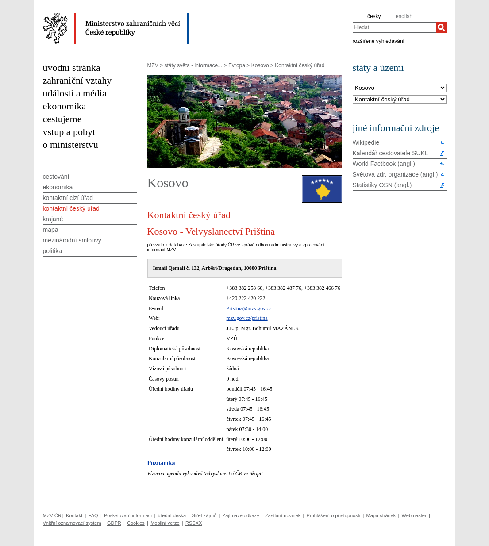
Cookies (136, 523)
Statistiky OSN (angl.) (382, 184)
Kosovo (260, 65)
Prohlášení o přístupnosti (334, 515)
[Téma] (400, 99)
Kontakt (74, 515)
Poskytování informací (128, 515)
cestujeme (62, 118)
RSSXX (193, 523)
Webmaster (414, 515)
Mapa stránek (381, 515)
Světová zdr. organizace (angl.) (395, 174)
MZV (152, 65)
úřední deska (172, 515)
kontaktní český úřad (71, 208)
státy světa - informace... (194, 65)
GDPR (114, 523)
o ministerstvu (70, 144)
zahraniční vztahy (77, 80)
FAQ (93, 515)
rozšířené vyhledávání (378, 40)
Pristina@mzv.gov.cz (249, 308)
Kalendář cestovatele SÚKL (390, 153)
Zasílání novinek (282, 515)
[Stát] (400, 88)
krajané (53, 219)
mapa (50, 229)
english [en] (404, 16)
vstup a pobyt (69, 131)
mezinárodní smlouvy (72, 240)
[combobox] (394, 27)
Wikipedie (366, 142)
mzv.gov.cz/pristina (247, 318)
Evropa (236, 65)
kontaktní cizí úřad (68, 197)
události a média (75, 93)
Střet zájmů (204, 515)
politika (52, 250)
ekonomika (64, 106)
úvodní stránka (71, 67)
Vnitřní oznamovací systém (72, 523)
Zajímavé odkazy (241, 515)
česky (374, 16)
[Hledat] (441, 27)
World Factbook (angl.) (384, 163)
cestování (56, 176)
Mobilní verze (164, 523)
